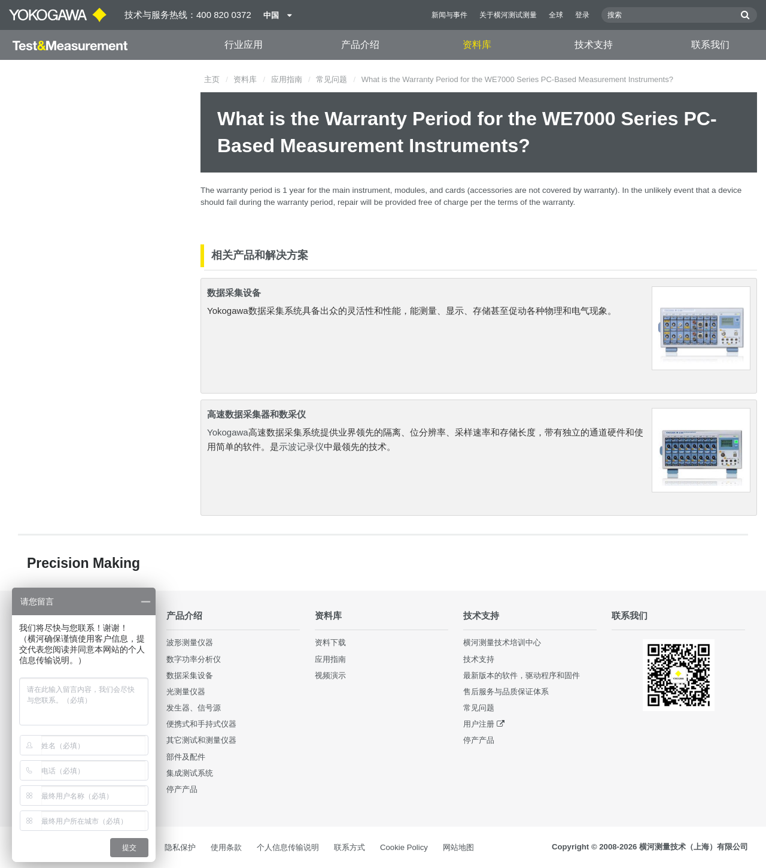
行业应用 (243, 45)
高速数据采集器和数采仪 (256, 414)
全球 (556, 15)
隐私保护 (180, 847)
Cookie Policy (404, 847)
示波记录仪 (301, 446)
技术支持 (593, 45)
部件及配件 (185, 756)
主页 (212, 79)
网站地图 (458, 847)
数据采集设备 (234, 293)
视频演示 (330, 675)
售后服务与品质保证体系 (506, 691)
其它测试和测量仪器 (201, 740)
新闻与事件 (449, 15)
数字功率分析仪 (193, 659)
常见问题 (331, 79)
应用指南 (286, 79)
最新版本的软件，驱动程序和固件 (521, 675)
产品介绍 (360, 45)
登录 (582, 15)
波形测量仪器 (189, 642)
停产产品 (181, 789)
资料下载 (330, 642)
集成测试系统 (189, 773)
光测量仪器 (185, 691)
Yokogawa (227, 432)
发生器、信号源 (193, 707)
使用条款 (226, 847)
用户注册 (478, 723)
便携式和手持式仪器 (201, 723)
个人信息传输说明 (288, 847)
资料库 (477, 45)
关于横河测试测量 (508, 15)
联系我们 (710, 45)
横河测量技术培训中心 (502, 642)
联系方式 (349, 847)
